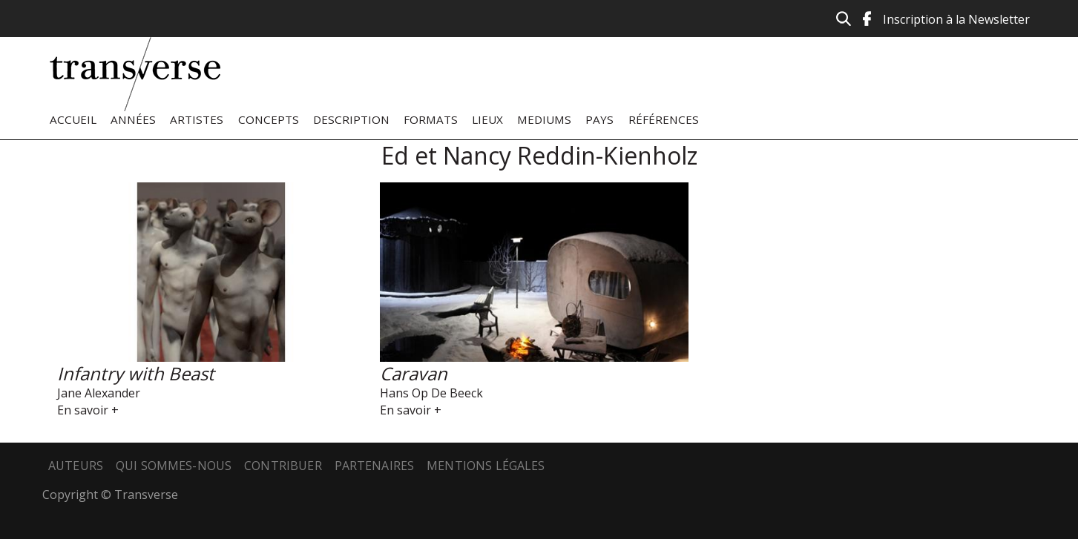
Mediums (544, 119)
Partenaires (375, 465)
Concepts (268, 119)
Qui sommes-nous (173, 465)
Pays (599, 119)
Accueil (73, 119)
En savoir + (88, 410)
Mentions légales (486, 465)
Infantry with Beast (135, 373)
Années (133, 119)
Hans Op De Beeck (431, 393)
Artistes (196, 119)
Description (351, 119)
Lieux (487, 119)
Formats (431, 119)
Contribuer (283, 465)
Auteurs (75, 465)
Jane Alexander (98, 393)
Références (663, 119)
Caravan (413, 373)
